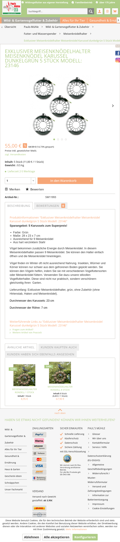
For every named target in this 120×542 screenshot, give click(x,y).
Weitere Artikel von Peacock (26, 332)
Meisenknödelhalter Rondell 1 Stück (24, 391)
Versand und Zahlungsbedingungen (99, 488)
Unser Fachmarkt (14, 489)
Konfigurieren (85, 537)
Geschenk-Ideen (13, 476)
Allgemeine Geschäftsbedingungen (100, 466)
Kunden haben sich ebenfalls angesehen (40, 354)
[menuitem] (60, 11)
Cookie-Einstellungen (101, 508)
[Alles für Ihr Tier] (73, 20)
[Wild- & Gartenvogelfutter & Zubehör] (31, 20)
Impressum (96, 504)
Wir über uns (97, 438)
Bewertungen (50, 206)
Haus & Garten (12, 469)
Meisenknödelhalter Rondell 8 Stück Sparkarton (60, 388)
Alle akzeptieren (56, 537)
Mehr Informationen (76, 529)
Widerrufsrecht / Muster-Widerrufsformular (99, 477)
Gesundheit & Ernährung (12, 459)
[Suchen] (91, 11)
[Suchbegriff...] (60, 11)
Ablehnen (31, 537)
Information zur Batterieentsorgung (98, 497)
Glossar (94, 434)
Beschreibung (18, 206)
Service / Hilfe (97, 447)
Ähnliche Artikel (21, 347)
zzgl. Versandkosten (15, 154)
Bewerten (35, 189)
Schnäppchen (12, 482)
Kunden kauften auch (59, 347)
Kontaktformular (99, 443)
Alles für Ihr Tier (13, 449)
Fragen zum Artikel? (21, 329)
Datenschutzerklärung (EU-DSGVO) (99, 455)
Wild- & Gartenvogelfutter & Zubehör (15, 436)
